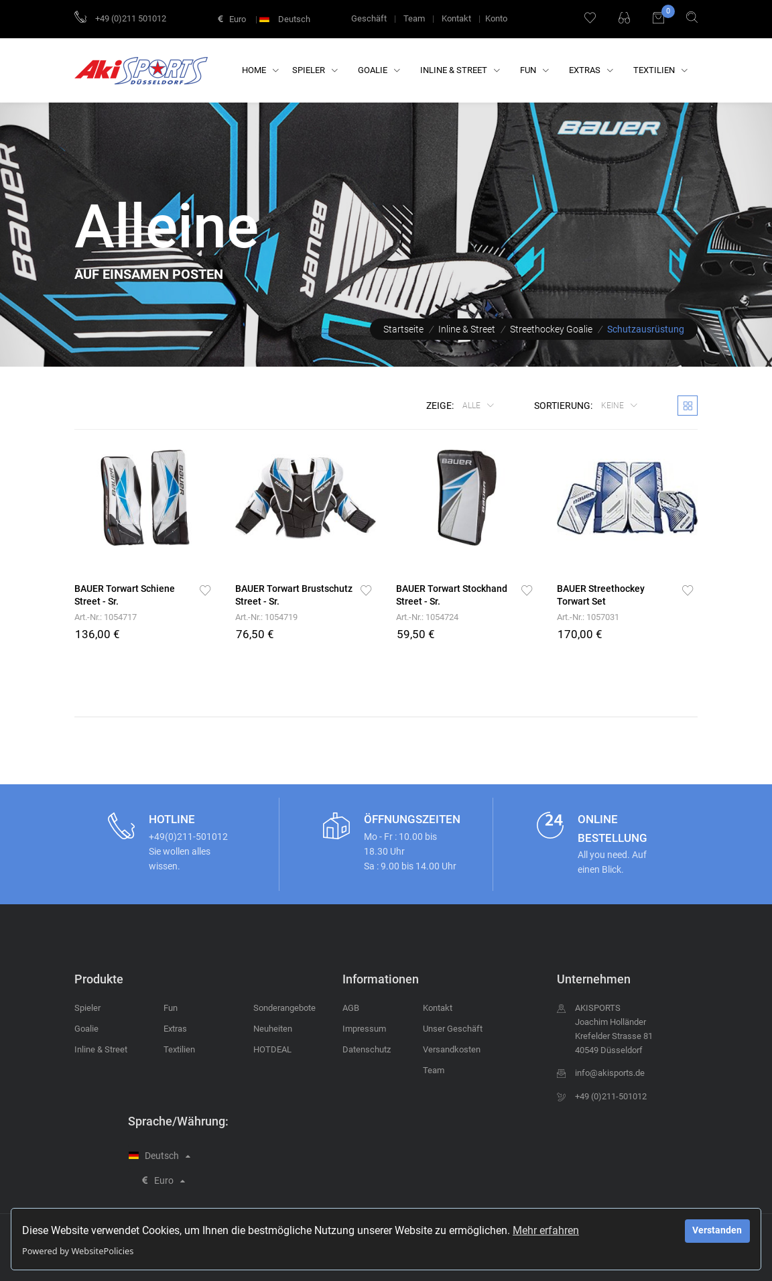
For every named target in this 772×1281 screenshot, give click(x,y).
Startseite (403, 329)
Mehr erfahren (546, 1230)
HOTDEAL (272, 1049)
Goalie (379, 70)
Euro (232, 19)
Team (414, 18)
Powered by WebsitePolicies (77, 1251)
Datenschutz (366, 1049)
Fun (534, 70)
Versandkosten (451, 1049)
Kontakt (456, 18)
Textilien (660, 70)
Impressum (364, 1029)
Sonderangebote (284, 1008)
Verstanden (717, 1230)
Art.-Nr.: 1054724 (427, 617)
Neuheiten (272, 1029)
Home (260, 70)
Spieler (315, 70)
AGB (350, 1008)
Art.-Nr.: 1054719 (266, 617)
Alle (472, 405)
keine (613, 405)
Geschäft (369, 18)
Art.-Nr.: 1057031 (588, 617)
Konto (496, 18)
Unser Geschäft (452, 1029)
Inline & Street (460, 70)
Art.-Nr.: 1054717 (105, 617)
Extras (591, 70)
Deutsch (286, 19)
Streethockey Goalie (551, 329)
